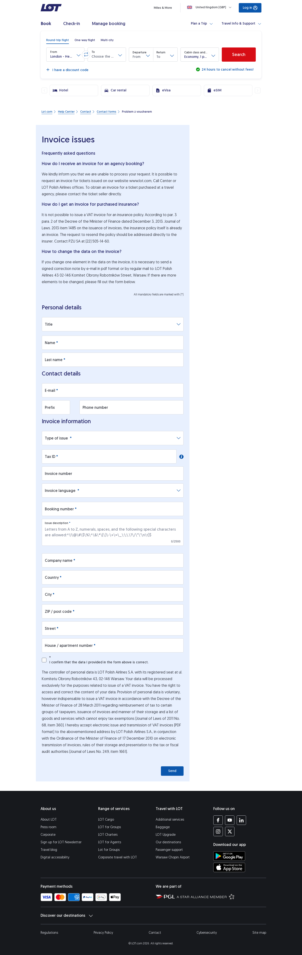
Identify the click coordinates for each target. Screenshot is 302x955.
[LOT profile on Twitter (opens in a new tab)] (230, 831)
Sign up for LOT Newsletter (61, 842)
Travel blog (49, 850)
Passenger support (169, 850)
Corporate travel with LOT (117, 857)
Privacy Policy (103, 933)
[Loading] (210, 7)
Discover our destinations (67, 915)
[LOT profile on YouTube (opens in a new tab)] (230, 820)
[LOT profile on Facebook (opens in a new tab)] (218, 820)
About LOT (49, 820)
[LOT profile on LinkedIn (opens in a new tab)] (241, 820)
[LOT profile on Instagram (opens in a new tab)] (218, 831)
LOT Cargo (106, 820)
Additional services (170, 820)
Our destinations (168, 842)
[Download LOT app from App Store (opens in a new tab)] (229, 867)
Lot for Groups (109, 850)
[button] (65, 54)
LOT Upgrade (166, 835)
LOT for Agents (109, 842)
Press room (48, 827)
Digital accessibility (55, 857)
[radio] (57, 40)
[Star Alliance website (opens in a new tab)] (206, 896)
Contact (155, 933)
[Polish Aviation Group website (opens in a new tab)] (165, 896)
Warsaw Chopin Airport (173, 857)
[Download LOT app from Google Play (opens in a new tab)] (229, 856)
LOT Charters (107, 835)
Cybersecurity (207, 933)
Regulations (49, 933)
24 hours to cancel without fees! (227, 70)
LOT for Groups (109, 827)
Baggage (163, 827)
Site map (259, 933)
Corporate (48, 835)
